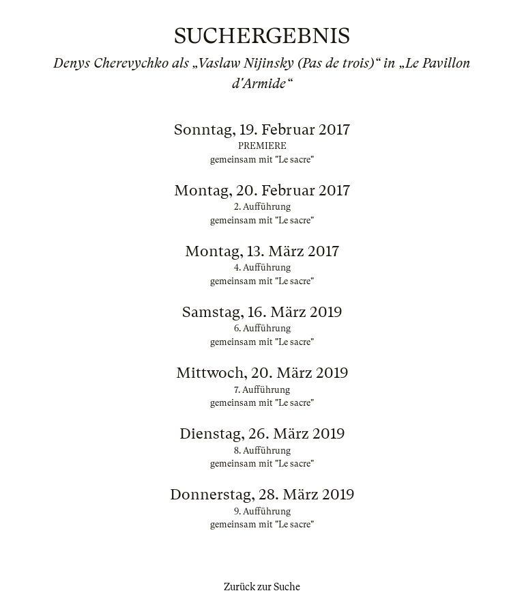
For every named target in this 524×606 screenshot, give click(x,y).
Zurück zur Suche (262, 586)
